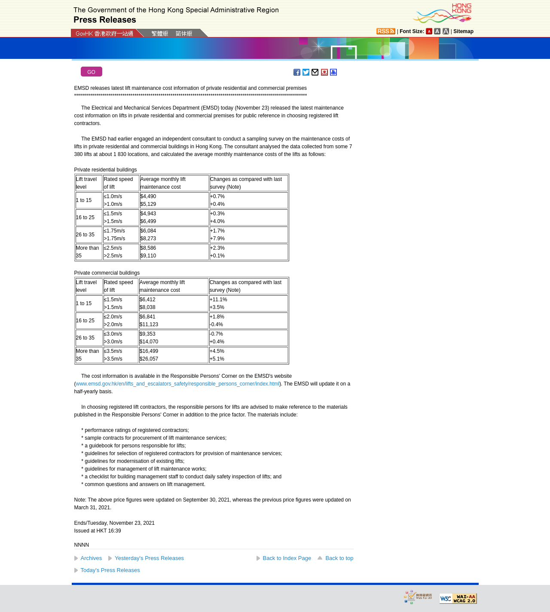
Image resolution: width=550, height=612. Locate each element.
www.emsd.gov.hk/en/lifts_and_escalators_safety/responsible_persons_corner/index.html (177, 384)
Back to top (339, 558)
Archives (91, 558)
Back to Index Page (287, 558)
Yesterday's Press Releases (149, 558)
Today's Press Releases (110, 570)
